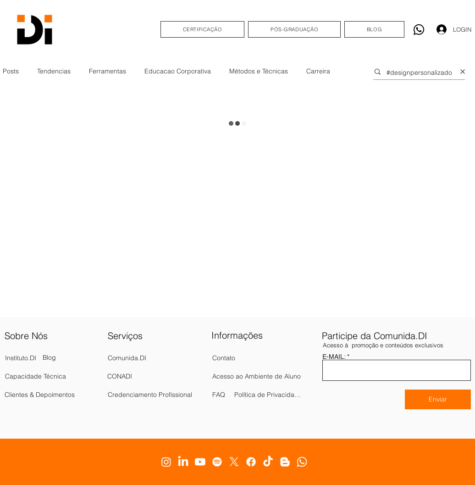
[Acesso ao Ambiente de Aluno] (257, 376)
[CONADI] (157, 376)
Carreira (318, 71)
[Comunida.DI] (158, 358)
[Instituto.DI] (40, 358)
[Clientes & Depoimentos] (50, 394)
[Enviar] (438, 399)
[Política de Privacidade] (268, 394)
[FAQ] (226, 394)
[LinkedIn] (183, 462)
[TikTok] (268, 462)
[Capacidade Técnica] (53, 376)
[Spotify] (217, 462)
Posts (11, 71)
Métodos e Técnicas (258, 71)
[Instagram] (166, 462)
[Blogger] (285, 462)
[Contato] (238, 358)
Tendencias (54, 71)
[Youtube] (200, 462)
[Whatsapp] (418, 29)
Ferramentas (107, 71)
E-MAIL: (333, 356)
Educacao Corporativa (177, 71)
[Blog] (52, 358)
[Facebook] (251, 462)
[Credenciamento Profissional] (158, 394)
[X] (234, 462)
